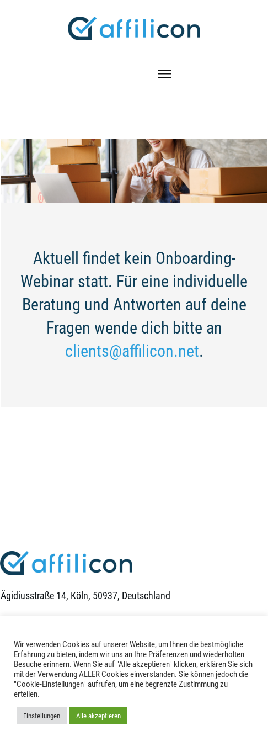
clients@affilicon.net (132, 351)
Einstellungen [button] (41, 716)
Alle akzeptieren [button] (98, 716)
